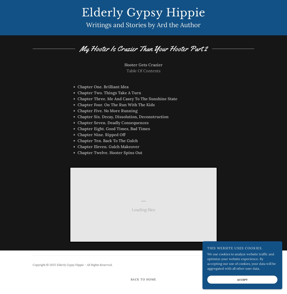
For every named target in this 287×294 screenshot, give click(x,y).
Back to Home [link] (143, 279)
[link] (143, 15)
